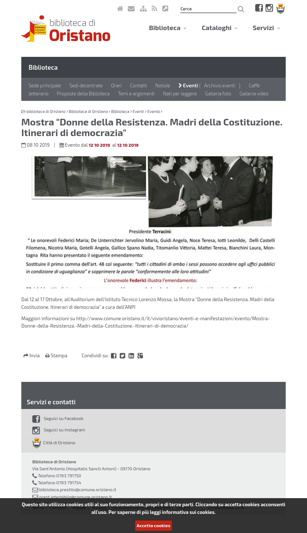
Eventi (188, 85)
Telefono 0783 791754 (59, 482)
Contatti (138, 85)
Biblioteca (168, 27)
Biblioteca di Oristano (88, 111)
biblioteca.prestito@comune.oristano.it (77, 489)
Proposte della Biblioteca (83, 93)
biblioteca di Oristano (45, 111)
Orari (116, 85)
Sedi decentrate (85, 85)
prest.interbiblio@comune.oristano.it (75, 496)
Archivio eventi (219, 85)
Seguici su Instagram (58, 429)
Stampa (56, 355)
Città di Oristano (53, 442)
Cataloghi (220, 27)
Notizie (162, 85)
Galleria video (254, 93)
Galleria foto (218, 93)
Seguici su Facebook (57, 418)
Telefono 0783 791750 (59, 475)
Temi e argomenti (136, 93)
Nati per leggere (180, 93)
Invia (32, 355)
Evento (153, 111)
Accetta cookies (153, 525)
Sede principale (45, 85)
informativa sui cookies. (189, 512)
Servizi (266, 27)
